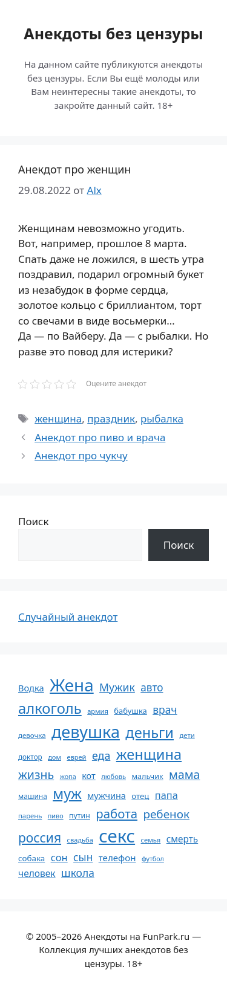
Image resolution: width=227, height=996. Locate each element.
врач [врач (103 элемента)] (165, 709)
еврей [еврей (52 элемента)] (76, 757)
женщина (58, 418)
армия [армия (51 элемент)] (97, 711)
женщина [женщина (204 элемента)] (149, 754)
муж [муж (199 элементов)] (67, 793)
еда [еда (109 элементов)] (101, 755)
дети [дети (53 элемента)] (186, 735)
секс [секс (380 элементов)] (117, 836)
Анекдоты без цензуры (113, 33)
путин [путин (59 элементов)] (79, 815)
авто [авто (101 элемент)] (151, 687)
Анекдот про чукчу (81, 455)
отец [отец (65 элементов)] (140, 796)
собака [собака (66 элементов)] (31, 858)
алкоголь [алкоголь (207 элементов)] (50, 708)
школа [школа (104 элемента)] (77, 872)
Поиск (33, 521)
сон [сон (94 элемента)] (59, 857)
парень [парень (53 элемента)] (30, 815)
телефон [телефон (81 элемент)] (117, 858)
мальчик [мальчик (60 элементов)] (147, 776)
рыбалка (161, 418)
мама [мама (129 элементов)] (184, 774)
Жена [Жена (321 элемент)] (72, 684)
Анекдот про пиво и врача (100, 437)
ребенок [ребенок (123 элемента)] (166, 814)
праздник (111, 418)
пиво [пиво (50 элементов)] (56, 815)
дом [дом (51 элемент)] (54, 757)
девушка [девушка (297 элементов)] (85, 731)
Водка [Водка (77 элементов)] (31, 688)
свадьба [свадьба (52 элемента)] (80, 839)
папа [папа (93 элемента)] (166, 795)
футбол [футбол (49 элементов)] (153, 859)
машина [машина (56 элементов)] (32, 796)
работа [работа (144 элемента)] (116, 813)
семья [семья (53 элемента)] (151, 839)
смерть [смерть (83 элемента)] (182, 839)
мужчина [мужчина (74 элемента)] (106, 795)
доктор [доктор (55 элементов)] (30, 757)
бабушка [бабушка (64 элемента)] (130, 710)
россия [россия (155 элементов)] (39, 837)
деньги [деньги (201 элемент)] (149, 732)
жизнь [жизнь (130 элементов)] (36, 774)
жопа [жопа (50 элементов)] (68, 776)
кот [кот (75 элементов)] (89, 775)
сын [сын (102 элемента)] (83, 857)
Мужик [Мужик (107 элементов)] (117, 687)
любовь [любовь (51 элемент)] (113, 776)
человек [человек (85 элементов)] (37, 873)
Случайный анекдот (67, 617)
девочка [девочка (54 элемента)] (32, 735)
